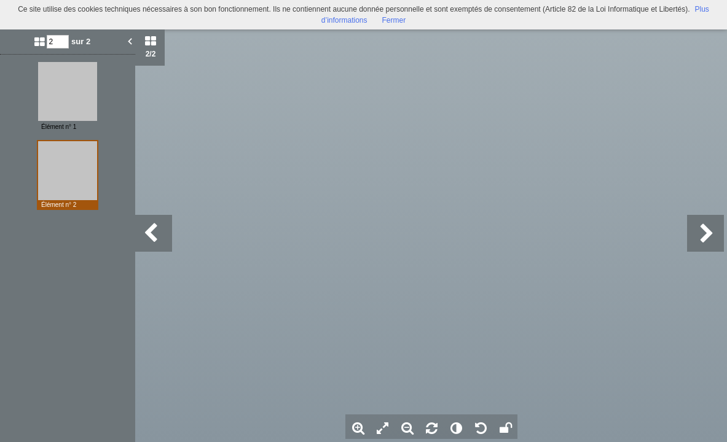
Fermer (394, 20)
